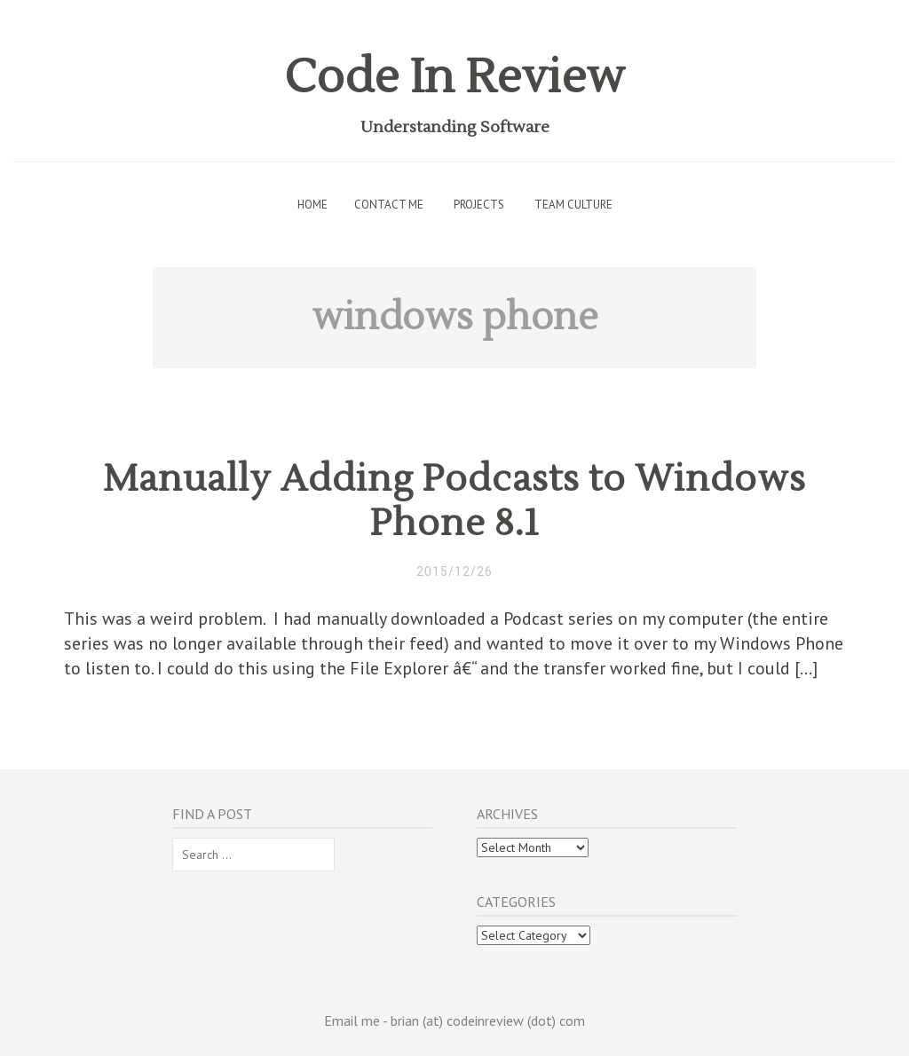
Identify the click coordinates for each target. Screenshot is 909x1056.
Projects (479, 204)
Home (312, 204)
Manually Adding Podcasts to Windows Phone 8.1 (454, 501)
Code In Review (454, 77)
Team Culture (573, 204)
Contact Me (388, 204)
